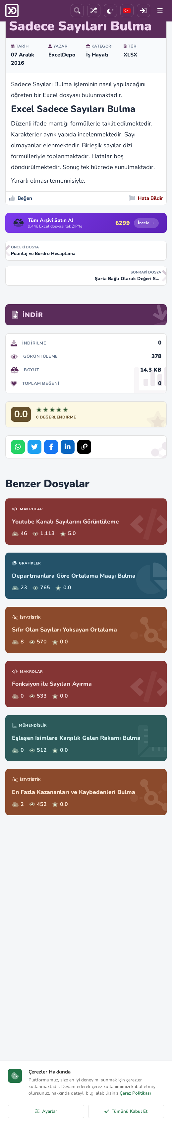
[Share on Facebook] (51, 447)
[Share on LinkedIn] (68, 447)
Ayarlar (46, 1111)
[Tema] (110, 10)
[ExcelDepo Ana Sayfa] (12, 10)
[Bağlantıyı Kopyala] (84, 447)
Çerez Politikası (135, 1093)
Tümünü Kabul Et (125, 1111)
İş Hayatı (97, 54)
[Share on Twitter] (34, 447)
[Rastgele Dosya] (93, 10)
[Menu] (160, 10)
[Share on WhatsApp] (18, 447)
